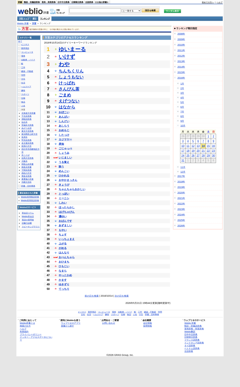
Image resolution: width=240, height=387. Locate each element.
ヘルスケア (26, 87)
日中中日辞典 (64, 2)
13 (198, 145)
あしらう (64, 125)
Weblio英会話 (28, 216)
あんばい (64, 116)
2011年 (181, 50)
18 (188, 150)
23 (213, 150)
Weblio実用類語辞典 (30, 197)
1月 (182, 83)
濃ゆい (63, 216)
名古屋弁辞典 (28, 143)
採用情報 (147, 326)
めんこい (64, 171)
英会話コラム (28, 213)
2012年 (181, 55)
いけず (67, 57)
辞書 (20, 2)
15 (208, 145)
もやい (63, 230)
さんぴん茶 (69, 89)
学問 (23, 75)
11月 (182, 167)
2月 (182, 88)
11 (188, 145)
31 (182, 160)
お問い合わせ (108, 323)
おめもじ (64, 130)
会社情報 (147, 323)
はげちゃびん (67, 211)
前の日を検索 (92, 295)
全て (20, 41)
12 (193, 145)
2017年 (181, 176)
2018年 (181, 181)
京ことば (26, 155)
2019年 (181, 187)
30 (213, 155)
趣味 (23, 90)
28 (203, 155)
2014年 (181, 67)
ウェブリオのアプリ (70, 323)
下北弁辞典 (27, 116)
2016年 (181, 77)
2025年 (181, 220)
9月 (182, 121)
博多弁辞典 (27, 176)
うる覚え (64, 162)
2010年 (181, 45)
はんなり (64, 252)
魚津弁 (25, 137)
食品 (23, 102)
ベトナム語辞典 (192, 348)
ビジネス (25, 44)
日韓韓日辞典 (77, 2)
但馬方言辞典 (28, 158)
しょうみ (64, 153)
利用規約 (24, 331)
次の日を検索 (122, 295)
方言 (34, 23)
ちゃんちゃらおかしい (72, 189)
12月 (182, 171)
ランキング (45, 18)
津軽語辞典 (27, 119)
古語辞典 (89, 2)
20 (198, 150)
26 (193, 155)
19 (193, 150)
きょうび (64, 184)
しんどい (64, 121)
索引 (34, 18)
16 (213, 145)
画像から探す (67, 326)
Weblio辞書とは (27, 323)
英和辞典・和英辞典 (194, 329)
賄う (61, 166)
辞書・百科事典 (28, 186)
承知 (61, 143)
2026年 (181, 225)
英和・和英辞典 (49, 2)
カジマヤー (65, 139)
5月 (182, 102)
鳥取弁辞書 (27, 167)
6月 (182, 107)
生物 (23, 98)
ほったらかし (67, 207)
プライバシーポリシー (31, 334)
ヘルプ (219, 2)
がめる (63, 248)
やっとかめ (65, 275)
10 (182, 145)
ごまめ (65, 95)
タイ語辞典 (189, 345)
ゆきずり (64, 284)
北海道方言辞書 (29, 113)
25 (188, 155)
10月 (182, 125)
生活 (23, 83)
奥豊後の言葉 (28, 179)
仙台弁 (25, 122)
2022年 (181, 203)
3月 (182, 93)
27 (198, 155)
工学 (23, 67)
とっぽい (64, 193)
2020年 (181, 192)
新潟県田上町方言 (30, 134)
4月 (182, 97)
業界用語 (25, 48)
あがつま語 (27, 128)
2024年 (181, 214)
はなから (67, 107)
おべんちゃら (67, 257)
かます (63, 279)
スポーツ (25, 94)
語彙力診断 (27, 223)
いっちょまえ (67, 239)
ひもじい (64, 266)
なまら (63, 270)
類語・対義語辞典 (32, 2)
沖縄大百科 (27, 182)
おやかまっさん (68, 180)
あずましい (65, 225)
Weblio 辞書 (23, 23)
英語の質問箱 (28, 220)
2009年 (181, 39)
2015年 (181, 72)
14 (203, 145)
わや (64, 64)
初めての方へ (208, 2)
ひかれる (64, 175)
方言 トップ (24, 18)
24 (182, 155)
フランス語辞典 (192, 340)
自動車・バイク (28, 60)
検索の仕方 (25, 326)
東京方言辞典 (28, 131)
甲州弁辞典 (27, 140)
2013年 (181, 61)
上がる (63, 243)
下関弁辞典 (27, 170)
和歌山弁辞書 (28, 164)
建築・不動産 (27, 71)
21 (203, 150)
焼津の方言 (27, 146)
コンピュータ (27, 52)
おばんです (65, 221)
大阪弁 (25, 161)
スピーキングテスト (31, 227)
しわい (63, 202)
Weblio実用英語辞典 (30, 200)
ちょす (63, 234)
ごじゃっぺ (65, 148)
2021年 (181, 198)
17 (182, 150)
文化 (23, 79)
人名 (23, 106)
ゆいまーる (72, 49)
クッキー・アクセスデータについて (36, 338)
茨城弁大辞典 (28, 125)
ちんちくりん (71, 71)
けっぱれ (67, 83)
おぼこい (64, 112)
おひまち (64, 261)
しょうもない (71, 77)
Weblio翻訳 (189, 331)
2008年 (181, 33)
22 (208, 150)
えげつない (69, 101)
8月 (182, 116)
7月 (182, 111)
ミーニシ (64, 198)
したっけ (64, 135)
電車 (23, 56)
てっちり (64, 289)
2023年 (181, 209)
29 (208, 155)
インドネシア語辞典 (194, 343)
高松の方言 (27, 173)
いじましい (65, 157)
